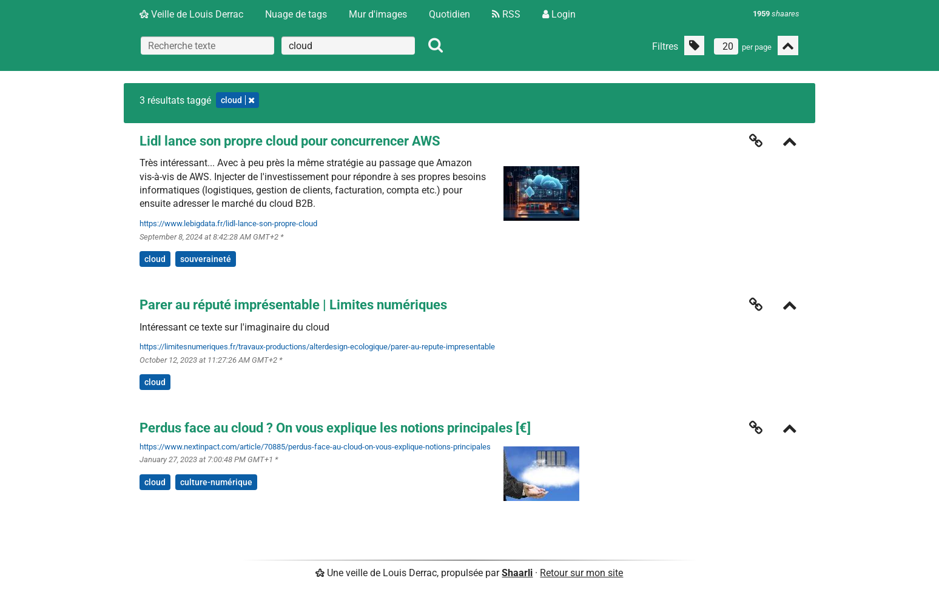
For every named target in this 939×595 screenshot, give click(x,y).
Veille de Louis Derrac (191, 14)
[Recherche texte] (207, 45)
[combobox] (348, 45)
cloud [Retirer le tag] (237, 100)
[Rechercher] (435, 45)
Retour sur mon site (581, 573)
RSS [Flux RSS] (506, 14)
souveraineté (205, 259)
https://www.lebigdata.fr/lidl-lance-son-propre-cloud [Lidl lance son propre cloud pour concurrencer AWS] (228, 223)
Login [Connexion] (559, 14)
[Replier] (789, 143)
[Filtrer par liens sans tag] (694, 45)
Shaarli (517, 573)
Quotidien (449, 14)
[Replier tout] (788, 45)
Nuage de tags (296, 14)
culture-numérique (216, 482)
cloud (155, 259)
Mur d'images (378, 14)
